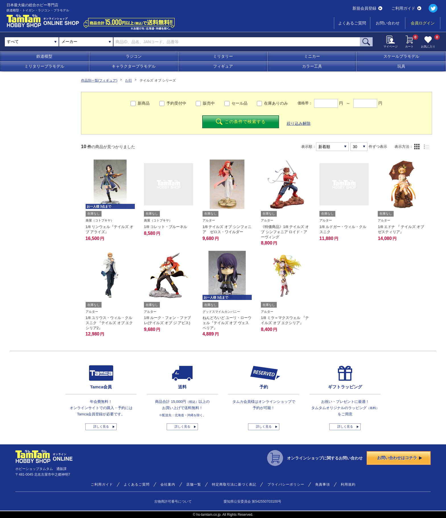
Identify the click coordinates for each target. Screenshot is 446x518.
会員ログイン (423, 23)
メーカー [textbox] (69, 41)
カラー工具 (312, 66)
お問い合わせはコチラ (399, 457)
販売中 (209, 103)
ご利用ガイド (406, 8)
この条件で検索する (241, 122)
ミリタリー (223, 56)
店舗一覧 (193, 484)
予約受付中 (176, 103)
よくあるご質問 (352, 23)
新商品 (144, 103)
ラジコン (134, 56)
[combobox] (86, 41)
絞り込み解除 (299, 123)
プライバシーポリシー (285, 484)
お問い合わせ (388, 23)
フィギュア (223, 66)
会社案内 (167, 484)
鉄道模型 (44, 56)
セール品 (239, 103)
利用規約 (348, 484)
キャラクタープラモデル (134, 66)
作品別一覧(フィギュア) (99, 80)
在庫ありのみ (276, 103)
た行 (128, 80)
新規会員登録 (367, 8)
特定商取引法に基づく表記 (234, 484)
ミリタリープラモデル (44, 66)
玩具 (401, 66)
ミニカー (312, 56)
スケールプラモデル (401, 56)
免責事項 (322, 484)
